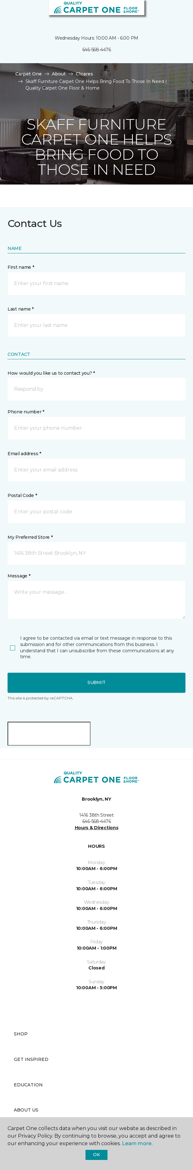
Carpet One (28, 74)
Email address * (24, 453)
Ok (96, 1154)
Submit (96, 682)
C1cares (84, 74)
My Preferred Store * (30, 537)
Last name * (21, 309)
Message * (19, 576)
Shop (21, 1034)
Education (28, 1085)
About (59, 74)
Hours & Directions (97, 828)
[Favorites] (176, 12)
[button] (169, 12)
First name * (21, 267)
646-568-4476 (96, 49)
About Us (26, 1110)
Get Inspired (31, 1059)
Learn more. (137, 1143)
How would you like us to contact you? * (51, 373)
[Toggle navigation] (9, 12)
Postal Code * (22, 495)
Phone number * (26, 412)
